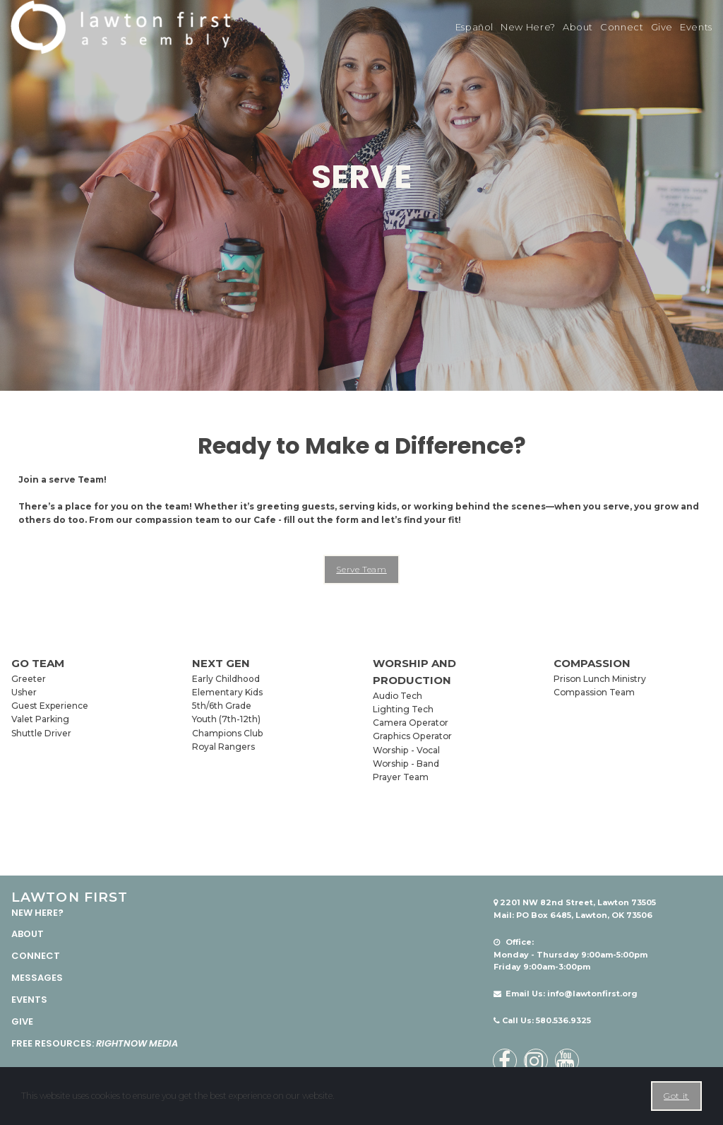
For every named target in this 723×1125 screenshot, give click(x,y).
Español (474, 27)
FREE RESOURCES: (94, 1042)
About (578, 27)
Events (696, 27)
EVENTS (29, 999)
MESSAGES (37, 977)
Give (662, 27)
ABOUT (27, 934)
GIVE (22, 1020)
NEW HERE (34, 912)
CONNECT (35, 955)
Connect (621, 27)
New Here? (528, 27)
